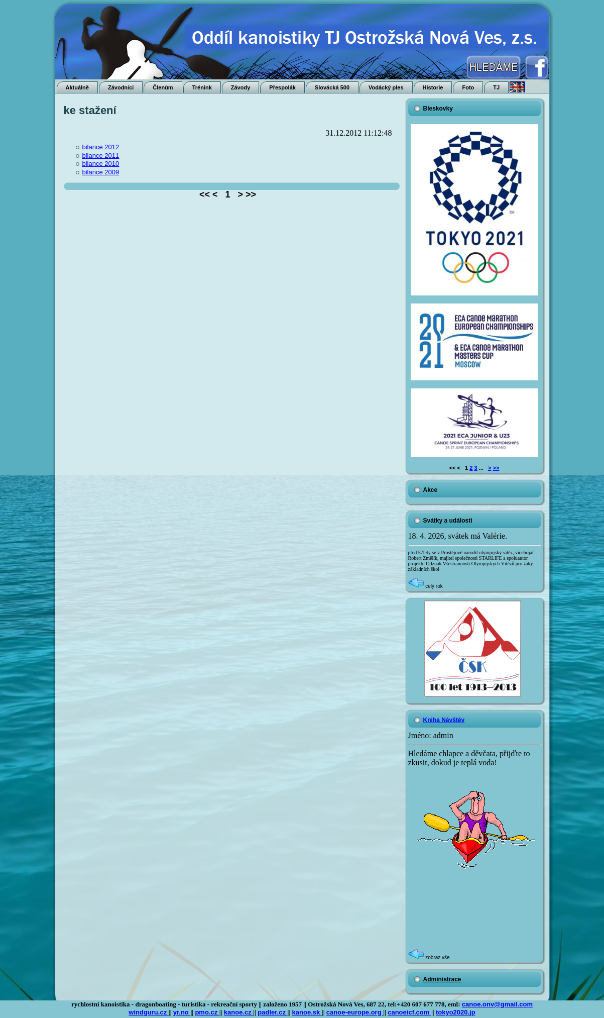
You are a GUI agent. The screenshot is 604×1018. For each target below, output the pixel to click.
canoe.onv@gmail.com (497, 1004)
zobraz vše (429, 957)
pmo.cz (207, 1012)
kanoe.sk (307, 1012)
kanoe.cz (239, 1012)
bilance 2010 (100, 163)
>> (496, 468)
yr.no (182, 1012)
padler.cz (272, 1012)
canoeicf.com (409, 1012)
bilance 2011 (100, 155)
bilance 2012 (100, 147)
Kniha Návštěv (444, 720)
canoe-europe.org (354, 1012)
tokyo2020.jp (455, 1012)
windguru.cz (148, 1012)
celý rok (425, 586)
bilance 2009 (100, 172)
